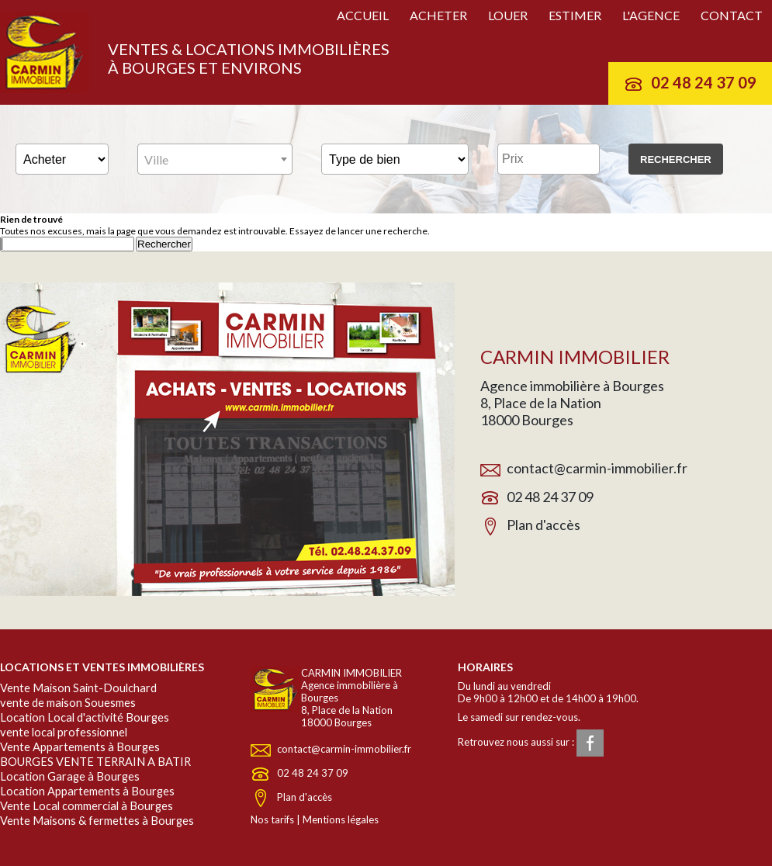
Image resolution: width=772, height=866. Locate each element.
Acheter (438, 15)
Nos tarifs (272, 819)
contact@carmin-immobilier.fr (597, 467)
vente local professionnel (63, 732)
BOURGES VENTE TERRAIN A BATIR (95, 761)
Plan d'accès (543, 524)
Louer (508, 15)
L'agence (651, 15)
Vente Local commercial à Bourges (86, 805)
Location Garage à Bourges (70, 776)
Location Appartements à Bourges (87, 791)
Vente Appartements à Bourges (80, 746)
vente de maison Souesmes (68, 702)
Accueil (363, 15)
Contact (732, 15)
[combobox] (215, 159)
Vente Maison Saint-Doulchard (78, 688)
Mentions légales (341, 819)
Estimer (575, 15)
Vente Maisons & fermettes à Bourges (97, 820)
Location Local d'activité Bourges (84, 717)
